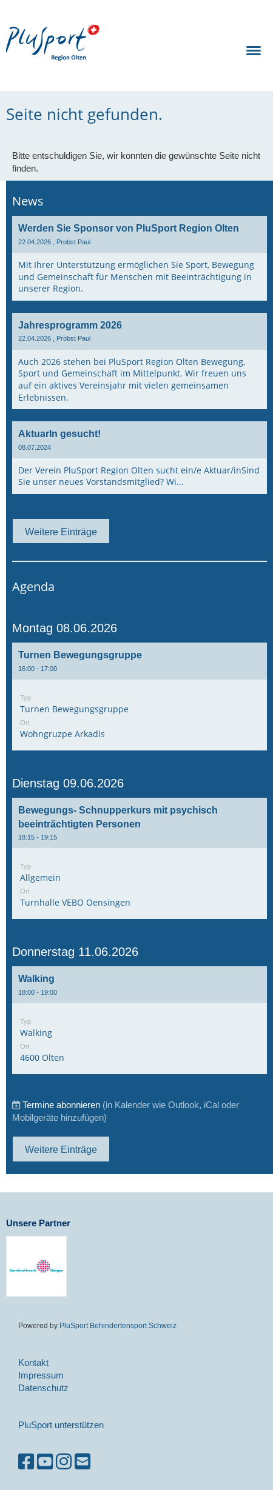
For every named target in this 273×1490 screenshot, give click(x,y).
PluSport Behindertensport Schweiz (118, 1325)
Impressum (41, 1375)
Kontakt (33, 1362)
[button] (139, 696)
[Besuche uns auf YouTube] (45, 1461)
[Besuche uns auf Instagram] (64, 1461)
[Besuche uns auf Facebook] (26, 1461)
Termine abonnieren (61, 1105)
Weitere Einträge (61, 531)
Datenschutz (43, 1388)
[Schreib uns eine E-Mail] (82, 1461)
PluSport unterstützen (61, 1425)
